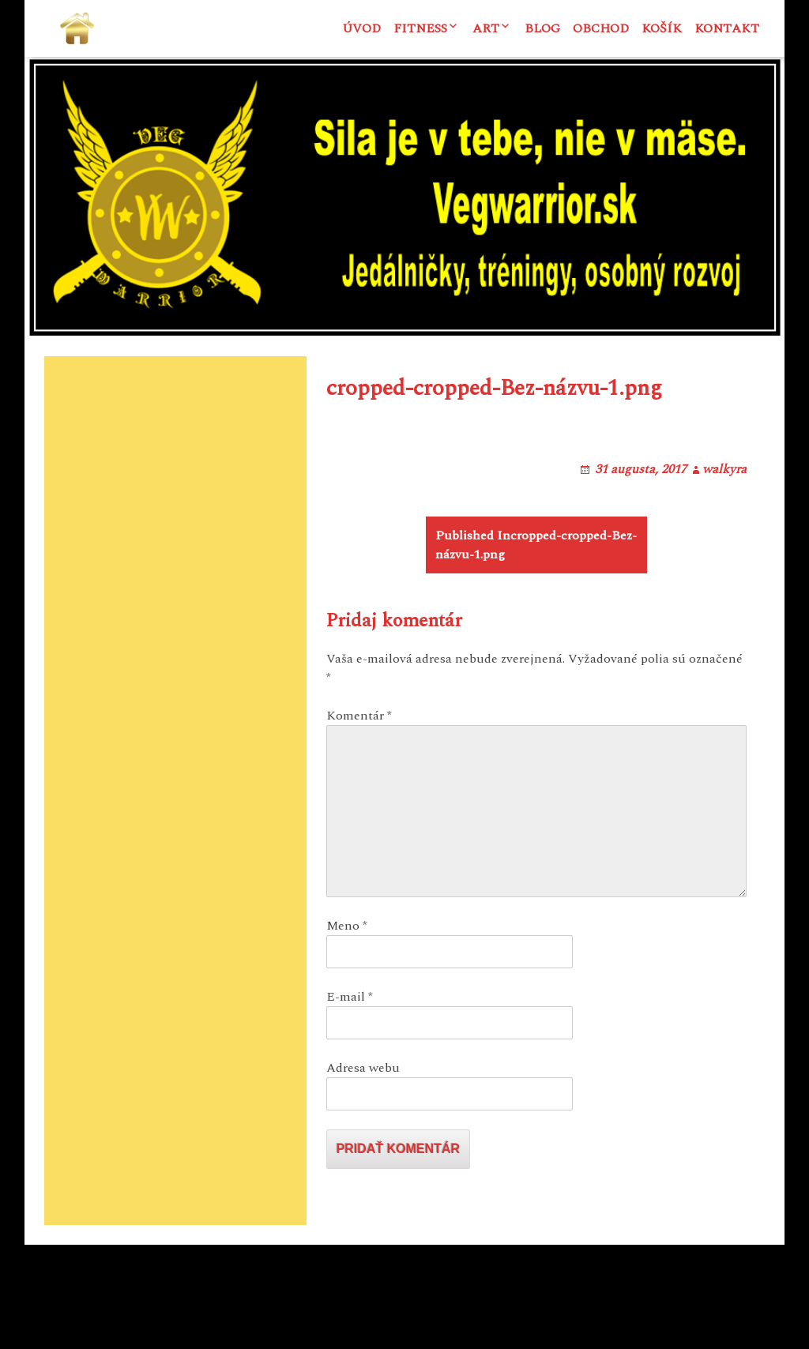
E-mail (349, 1101)
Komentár (359, 819)
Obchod (601, 28)
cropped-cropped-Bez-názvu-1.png (536, 649)
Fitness (420, 28)
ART (485, 28)
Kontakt (726, 28)
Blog (542, 28)
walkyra (724, 554)
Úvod (361, 28)
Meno (346, 1029)
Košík (662, 28)
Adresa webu (363, 1172)
